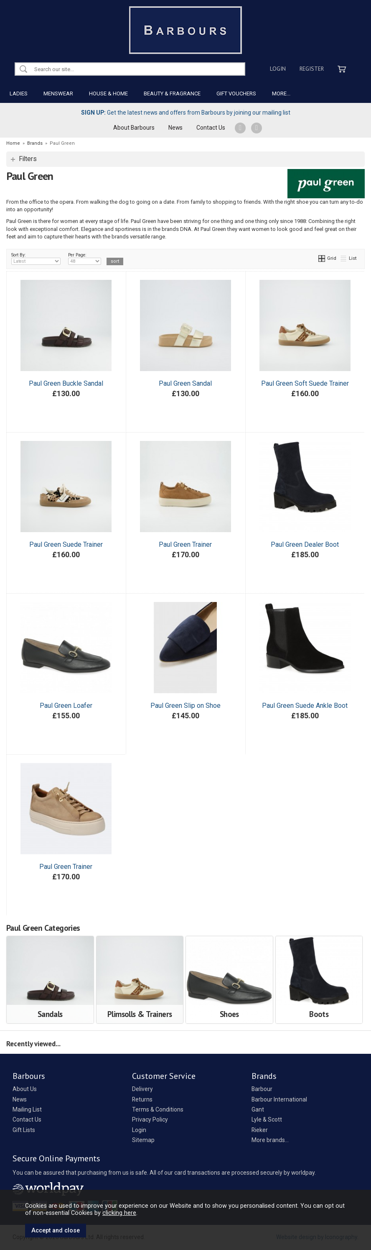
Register (312, 68)
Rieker (260, 1130)
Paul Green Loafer (66, 706)
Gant (258, 1109)
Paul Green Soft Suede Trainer (305, 383)
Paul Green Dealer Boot (305, 544)
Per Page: (84, 258)
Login (278, 68)
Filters (28, 159)
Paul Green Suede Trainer (66, 544)
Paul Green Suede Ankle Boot (305, 706)
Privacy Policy (150, 1119)
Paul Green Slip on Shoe (185, 706)
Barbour (262, 1089)
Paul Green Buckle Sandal (66, 383)
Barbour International (279, 1099)
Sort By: (36, 258)
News (175, 127)
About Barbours (134, 127)
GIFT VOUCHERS (236, 93)
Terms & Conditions (157, 1109)
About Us (25, 1089)
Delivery (142, 1089)
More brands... (270, 1140)
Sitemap (143, 1140)
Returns (142, 1099)
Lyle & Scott (267, 1119)
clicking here (119, 1212)
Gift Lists (24, 1130)
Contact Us (210, 127)
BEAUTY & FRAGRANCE (172, 93)
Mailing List (27, 1109)
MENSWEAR (58, 93)
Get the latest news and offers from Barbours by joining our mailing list (185, 112)
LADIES (19, 93)
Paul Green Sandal (185, 383)
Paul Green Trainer (185, 544)
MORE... (281, 93)
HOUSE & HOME (108, 93)
